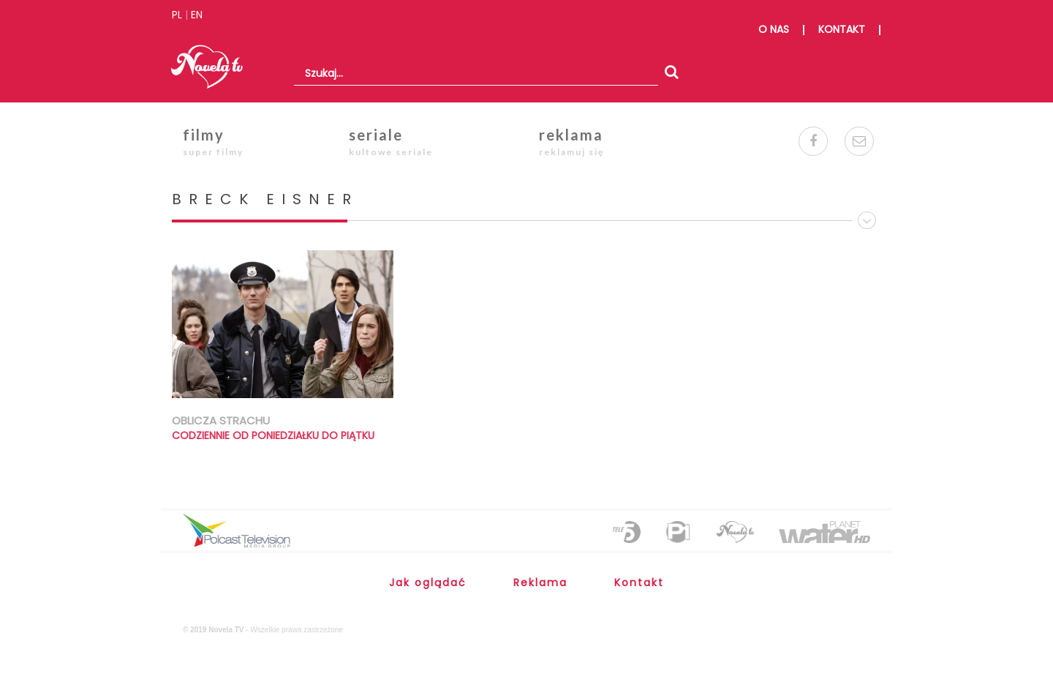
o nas (773, 29)
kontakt (841, 29)
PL (177, 14)
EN (197, 14)
